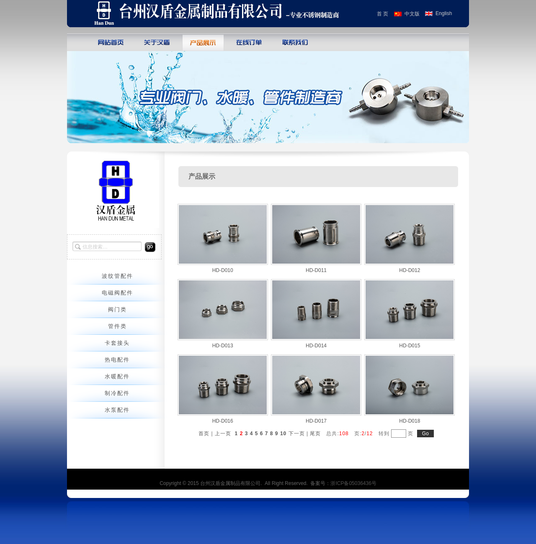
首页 (203, 433)
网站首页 (111, 42)
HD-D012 (409, 270)
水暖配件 (117, 376)
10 (283, 433)
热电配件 (117, 360)
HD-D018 (409, 421)
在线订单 (249, 42)
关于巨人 (157, 42)
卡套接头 (117, 343)
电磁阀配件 (117, 293)
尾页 (315, 433)
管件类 (117, 326)
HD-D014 (316, 346)
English (444, 13)
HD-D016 (222, 421)
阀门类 (117, 309)
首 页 (382, 14)
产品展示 (203, 42)
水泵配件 (117, 410)
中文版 (412, 14)
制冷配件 (117, 393)
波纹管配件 (117, 276)
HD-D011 (316, 270)
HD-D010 (222, 270)
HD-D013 (222, 346)
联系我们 (295, 42)
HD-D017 (316, 421)
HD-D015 (409, 346)
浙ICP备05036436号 (353, 483)
